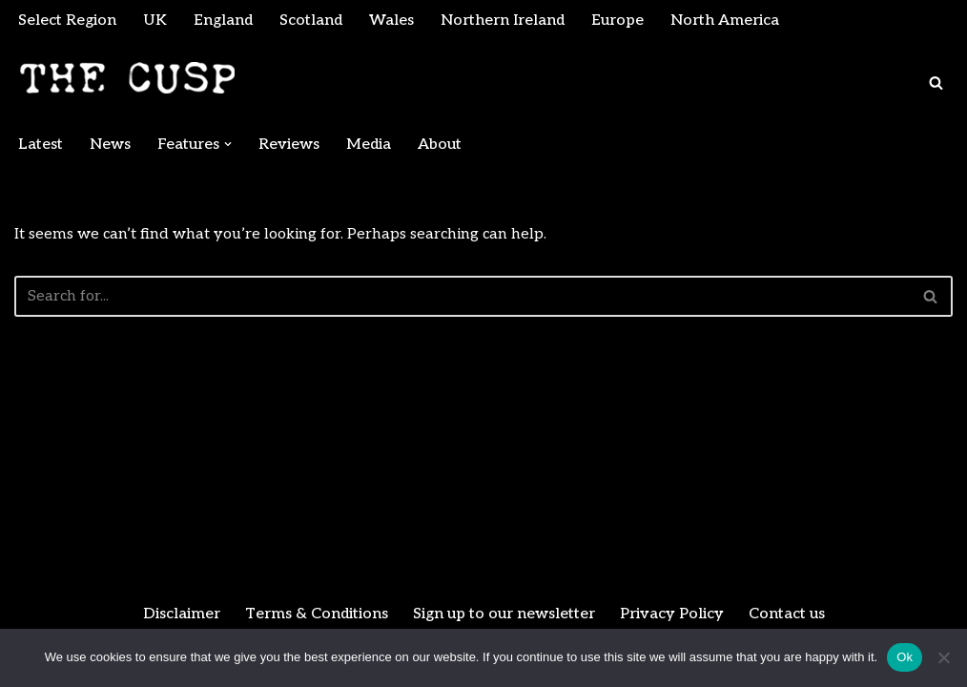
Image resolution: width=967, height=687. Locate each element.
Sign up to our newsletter (504, 614)
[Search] (936, 82)
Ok (904, 657)
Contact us (787, 614)
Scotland (310, 20)
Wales (391, 20)
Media (368, 144)
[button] (228, 144)
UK (155, 20)
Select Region (67, 20)
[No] (943, 657)
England (223, 20)
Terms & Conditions (316, 614)
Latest (40, 144)
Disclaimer (181, 614)
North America (724, 20)
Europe (617, 20)
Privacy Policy (672, 614)
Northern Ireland (503, 20)
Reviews (288, 144)
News (110, 144)
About (440, 144)
